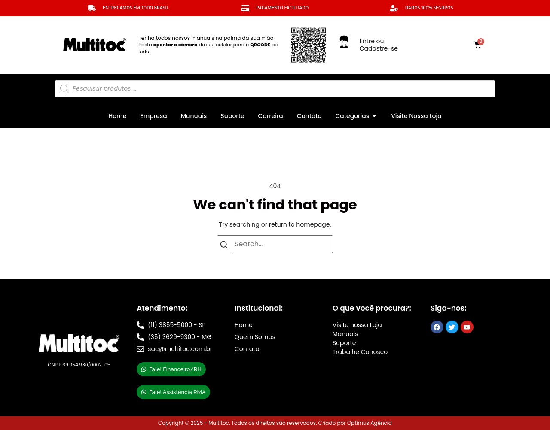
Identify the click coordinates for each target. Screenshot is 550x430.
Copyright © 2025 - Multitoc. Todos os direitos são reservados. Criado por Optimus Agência (275, 423)
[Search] (223, 246)
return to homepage (299, 224)
